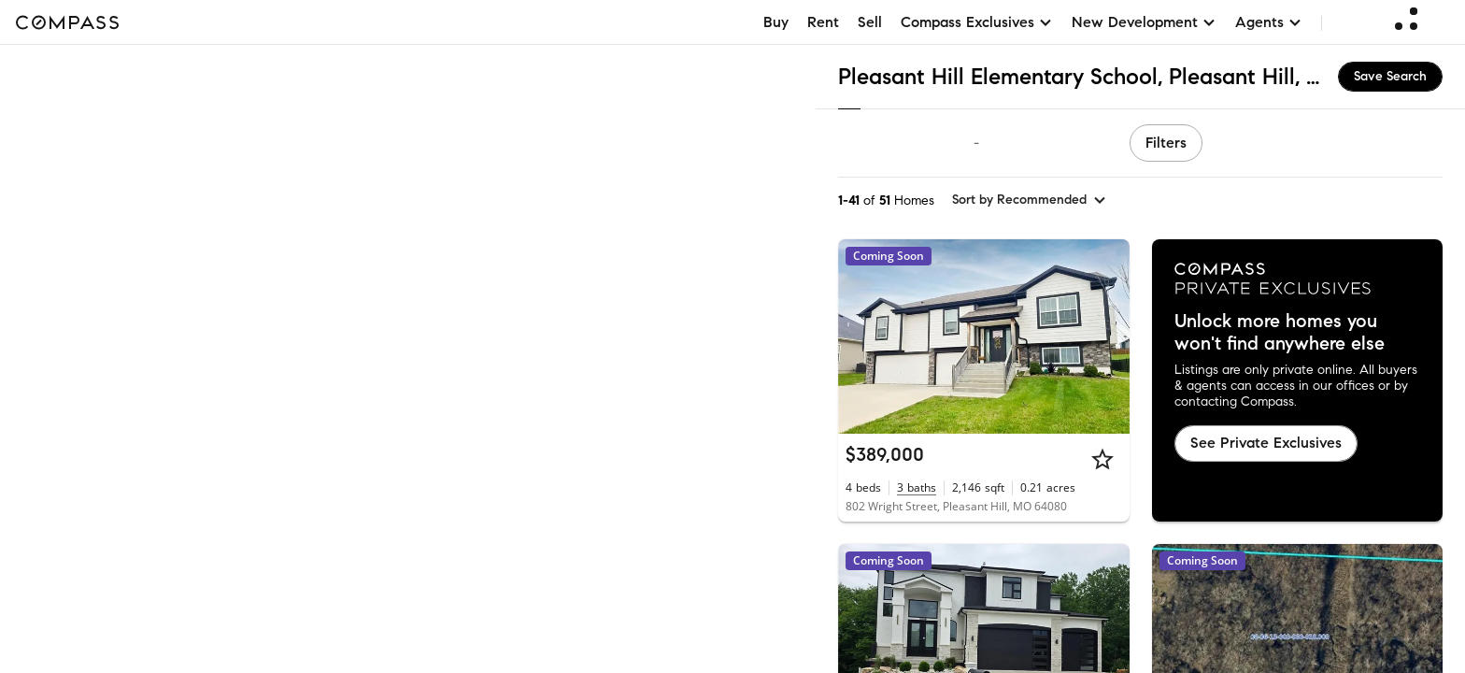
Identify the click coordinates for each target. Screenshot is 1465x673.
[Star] (1102, 459)
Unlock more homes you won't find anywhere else (1279, 332)
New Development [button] (1144, 22)
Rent (823, 22)
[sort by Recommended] (1030, 200)
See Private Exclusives (1266, 442)
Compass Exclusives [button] (977, 22)
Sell (870, 22)
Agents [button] (1268, 22)
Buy (776, 22)
